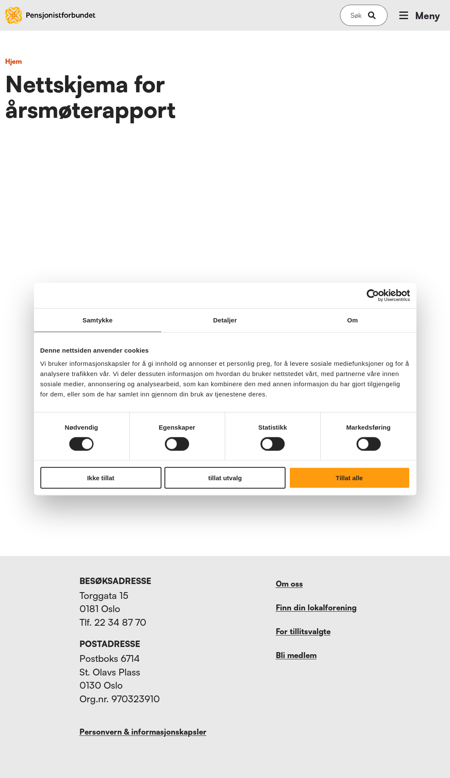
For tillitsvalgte (303, 631)
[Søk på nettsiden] (356, 15)
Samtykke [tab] (97, 319)
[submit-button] (372, 15)
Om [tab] (352, 319)
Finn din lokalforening (316, 607)
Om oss (289, 583)
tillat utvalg (225, 478)
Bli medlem (296, 655)
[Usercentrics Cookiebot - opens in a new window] (373, 295)
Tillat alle (349, 478)
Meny (418, 15)
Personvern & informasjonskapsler (143, 731)
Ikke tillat (100, 478)
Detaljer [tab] (225, 319)
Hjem (13, 61)
